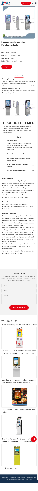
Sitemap (22, 479)
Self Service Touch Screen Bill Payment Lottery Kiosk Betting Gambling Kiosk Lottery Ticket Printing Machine (18, 352)
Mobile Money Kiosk (9, 468)
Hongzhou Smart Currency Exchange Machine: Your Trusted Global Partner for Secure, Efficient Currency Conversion (18, 381)
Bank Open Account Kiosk (23, 324)
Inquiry (7, 67)
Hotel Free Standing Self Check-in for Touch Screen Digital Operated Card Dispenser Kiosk (18, 440)
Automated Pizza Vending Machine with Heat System (18, 411)
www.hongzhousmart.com (12, 479)
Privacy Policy (28, 479)
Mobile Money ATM (8, 324)
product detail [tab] (19, 76)
